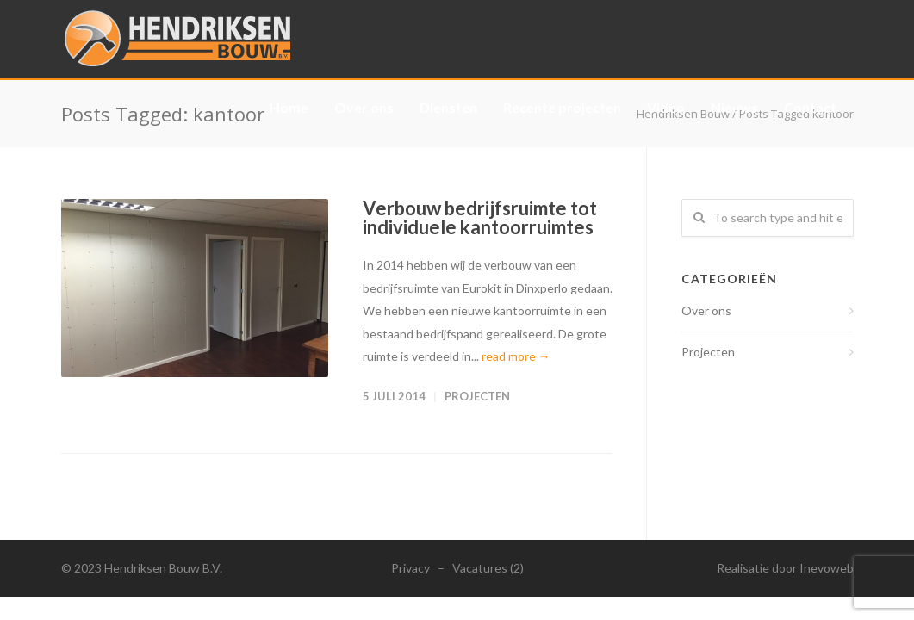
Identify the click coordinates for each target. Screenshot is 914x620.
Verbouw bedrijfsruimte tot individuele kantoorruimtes (480, 217)
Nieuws (734, 107)
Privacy (410, 568)
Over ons (364, 107)
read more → (516, 356)
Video (666, 107)
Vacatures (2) (488, 568)
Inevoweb (826, 568)
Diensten (448, 107)
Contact (810, 107)
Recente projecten (562, 107)
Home (289, 107)
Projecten (477, 396)
